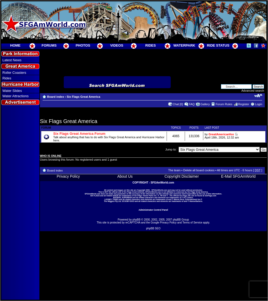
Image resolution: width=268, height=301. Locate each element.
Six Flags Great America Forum (79, 134)
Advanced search (252, 90)
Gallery (205, 104)
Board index (55, 96)
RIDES (150, 45)
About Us (125, 176)
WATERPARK (184, 45)
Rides (6, 78)
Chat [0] (178, 104)
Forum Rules (224, 104)
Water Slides (12, 91)
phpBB (137, 219)
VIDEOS (116, 45)
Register (243, 104)
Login (258, 104)
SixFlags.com (210, 196)
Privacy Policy (68, 176)
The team (174, 170)
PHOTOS (83, 45)
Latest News (12, 60)
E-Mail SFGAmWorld (238, 176)
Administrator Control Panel (153, 210)
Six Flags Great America (83, 96)
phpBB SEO (153, 228)
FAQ (192, 104)
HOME (15, 45)
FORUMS (49, 45)
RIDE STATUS (218, 45)
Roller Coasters (14, 73)
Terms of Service (192, 222)
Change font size (258, 95)
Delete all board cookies (198, 170)
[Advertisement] (20, 203)
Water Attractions (15, 96)
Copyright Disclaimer (181, 176)
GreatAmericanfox (221, 134)
